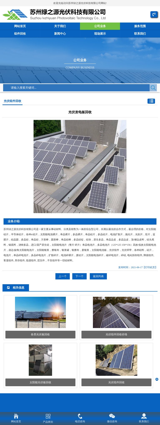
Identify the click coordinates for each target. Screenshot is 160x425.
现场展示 (100, 33)
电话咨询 (80, 421)
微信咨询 (112, 421)
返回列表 (98, 276)
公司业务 (100, 26)
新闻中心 (60, 33)
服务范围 (140, 26)
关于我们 (60, 26)
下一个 (79, 276)
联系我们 (140, 33)
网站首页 (20, 26)
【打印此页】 (150, 267)
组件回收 (20, 33)
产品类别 (48, 421)
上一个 (63, 276)
